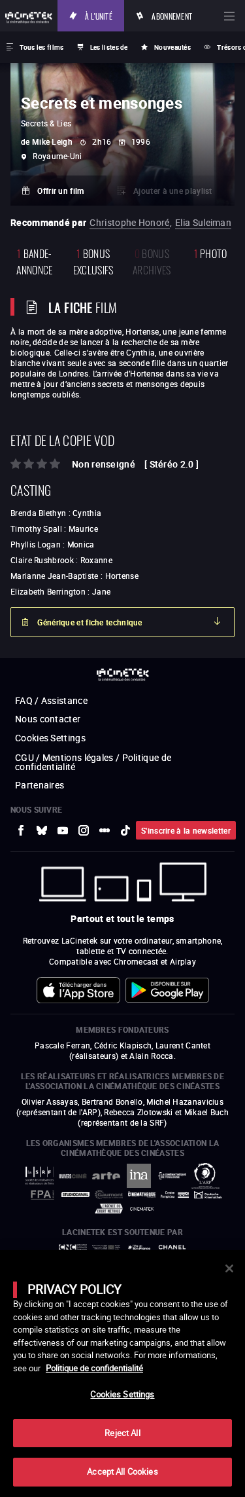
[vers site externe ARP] (205, 1176)
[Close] (229, 1268)
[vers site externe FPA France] (42, 1195)
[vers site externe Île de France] (139, 1247)
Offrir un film (60, 190)
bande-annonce (34, 260)
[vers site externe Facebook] (20, 830)
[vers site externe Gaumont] (109, 1194)
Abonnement (172, 15)
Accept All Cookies (122, 1471)
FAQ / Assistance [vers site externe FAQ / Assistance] (51, 700)
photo (210, 252)
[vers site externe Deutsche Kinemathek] (208, 1194)
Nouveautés (172, 47)
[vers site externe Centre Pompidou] (175, 1194)
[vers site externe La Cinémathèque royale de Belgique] (142, 1209)
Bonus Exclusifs (93, 260)
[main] (122, 1373)
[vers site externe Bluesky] (41, 830)
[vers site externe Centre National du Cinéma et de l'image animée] (73, 1247)
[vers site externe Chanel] (172, 1247)
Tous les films (41, 47)
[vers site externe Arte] (106, 1175)
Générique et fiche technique (89, 622)
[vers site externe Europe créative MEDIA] (106, 1247)
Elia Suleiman (203, 222)
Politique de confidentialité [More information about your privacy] (94, 1368)
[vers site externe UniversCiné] (73, 1176)
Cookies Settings (50, 737)
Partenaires (39, 785)
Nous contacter (47, 718)
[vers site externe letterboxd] (104, 830)
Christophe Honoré (129, 222)
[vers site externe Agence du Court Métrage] (109, 1208)
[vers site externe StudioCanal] (75, 1194)
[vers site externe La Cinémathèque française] (142, 1194)
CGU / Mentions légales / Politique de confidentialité (93, 762)
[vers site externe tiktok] (125, 830)
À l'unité (98, 15)
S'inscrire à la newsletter (186, 830)
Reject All (122, 1433)
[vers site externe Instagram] (83, 830)
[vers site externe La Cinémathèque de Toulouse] (172, 1175)
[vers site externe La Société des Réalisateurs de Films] (39, 1175)
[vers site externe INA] (139, 1176)
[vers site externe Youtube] (62, 830)
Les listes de (109, 47)
